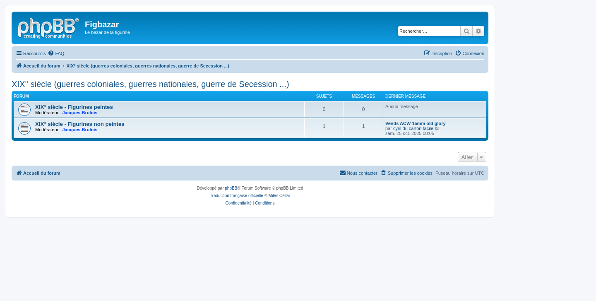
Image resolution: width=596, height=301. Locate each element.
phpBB (231, 188)
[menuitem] (56, 53)
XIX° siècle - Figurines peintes (74, 107)
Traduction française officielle (236, 195)
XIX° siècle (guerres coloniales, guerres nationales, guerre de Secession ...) (150, 84)
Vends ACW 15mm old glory (415, 123)
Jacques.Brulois (79, 112)
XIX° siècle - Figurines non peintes (80, 124)
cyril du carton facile (413, 128)
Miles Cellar (279, 195)
